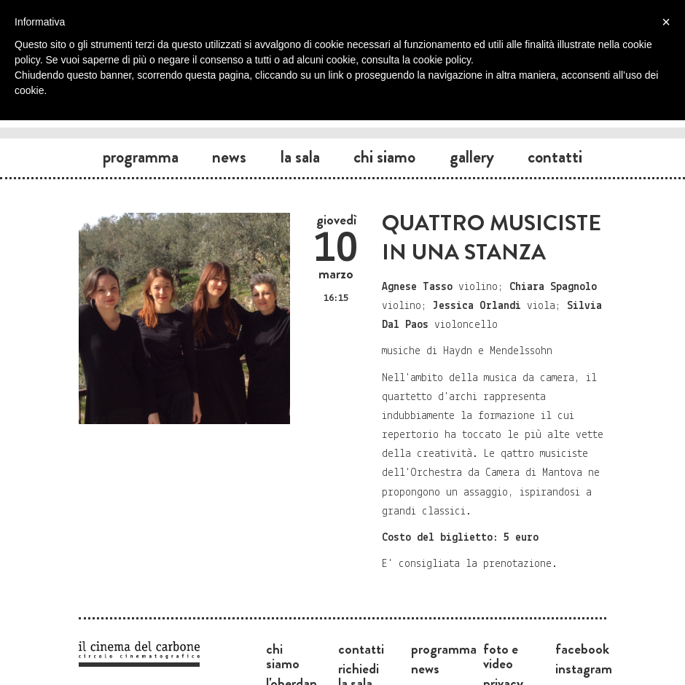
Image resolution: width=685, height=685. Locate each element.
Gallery (472, 156)
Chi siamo (384, 156)
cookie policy (442, 60)
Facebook (582, 648)
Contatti (555, 156)
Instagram (583, 668)
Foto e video (500, 655)
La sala (300, 156)
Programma (141, 156)
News (229, 156)
